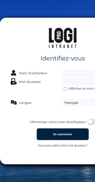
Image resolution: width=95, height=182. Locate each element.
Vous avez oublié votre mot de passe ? (63, 145)
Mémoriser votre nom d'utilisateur (58, 122)
